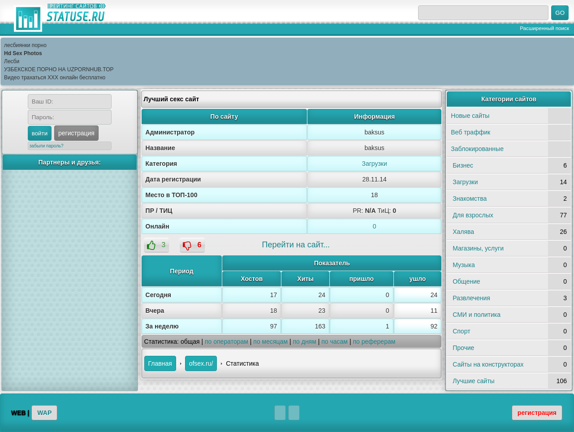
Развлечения (471, 298)
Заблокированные (477, 148)
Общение (466, 281)
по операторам (226, 341)
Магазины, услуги (478, 248)
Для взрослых (473, 215)
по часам (334, 341)
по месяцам (270, 341)
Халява (463, 231)
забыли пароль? (47, 145)
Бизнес (463, 165)
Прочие (463, 347)
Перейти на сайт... (296, 244)
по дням (304, 341)
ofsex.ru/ (201, 363)
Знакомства (470, 198)
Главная (160, 363)
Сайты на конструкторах (488, 364)
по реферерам (374, 341)
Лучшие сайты (473, 380)
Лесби (11, 61)
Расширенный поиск (544, 28)
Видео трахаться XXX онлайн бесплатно (54, 77)
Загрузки (374, 163)
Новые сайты (470, 115)
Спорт (461, 331)
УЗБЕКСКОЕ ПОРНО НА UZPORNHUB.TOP (59, 69)
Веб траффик (470, 132)
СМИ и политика (477, 314)
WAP (44, 412)
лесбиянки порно (25, 45)
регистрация (76, 133)
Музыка (464, 264)
